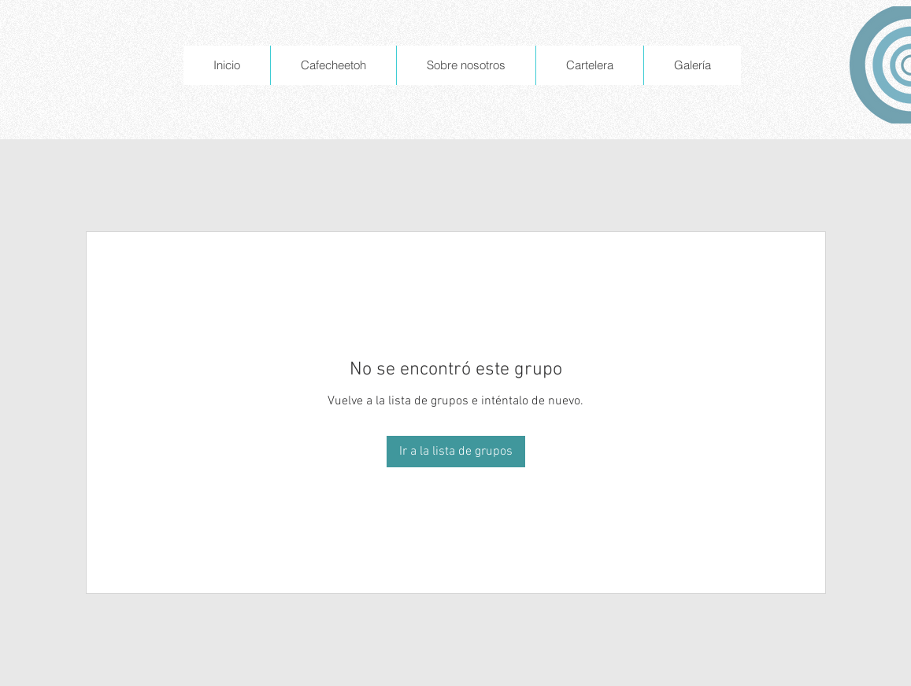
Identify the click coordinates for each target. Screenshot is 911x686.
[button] (465, 65)
